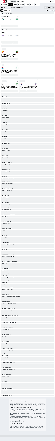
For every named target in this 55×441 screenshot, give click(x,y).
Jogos (18, 1)
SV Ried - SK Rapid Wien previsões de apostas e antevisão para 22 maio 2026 (9, 22)
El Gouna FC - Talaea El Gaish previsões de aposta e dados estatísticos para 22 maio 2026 (28, 87)
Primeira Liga (4, 81)
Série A (3, 32)
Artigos (22, 1)
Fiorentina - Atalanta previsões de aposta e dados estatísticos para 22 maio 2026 (9, 38)
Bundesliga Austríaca (5, 16)
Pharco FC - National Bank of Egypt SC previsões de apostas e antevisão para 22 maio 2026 (9, 87)
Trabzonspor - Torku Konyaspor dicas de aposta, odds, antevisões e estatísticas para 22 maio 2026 (9, 71)
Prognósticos (13, 1)
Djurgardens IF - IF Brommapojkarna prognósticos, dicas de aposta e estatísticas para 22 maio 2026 (8, 55)
